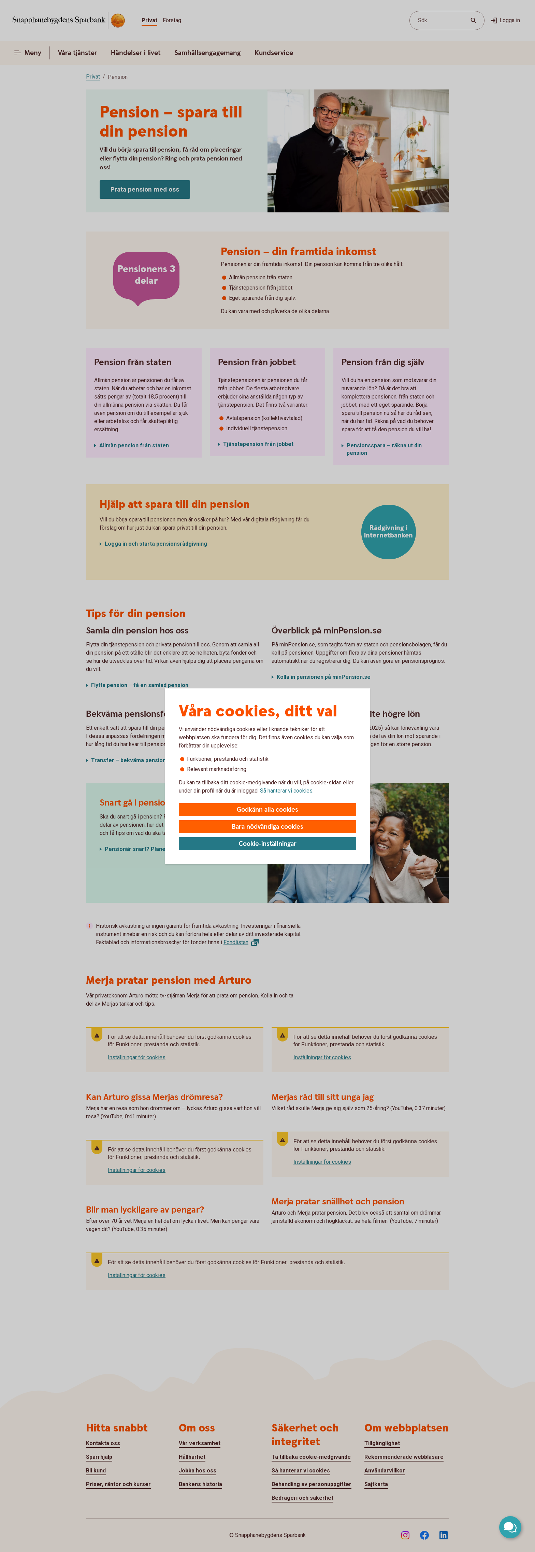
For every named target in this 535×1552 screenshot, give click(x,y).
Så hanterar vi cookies (286, 790)
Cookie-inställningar (268, 844)
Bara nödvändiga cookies (267, 827)
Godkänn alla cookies (267, 810)
